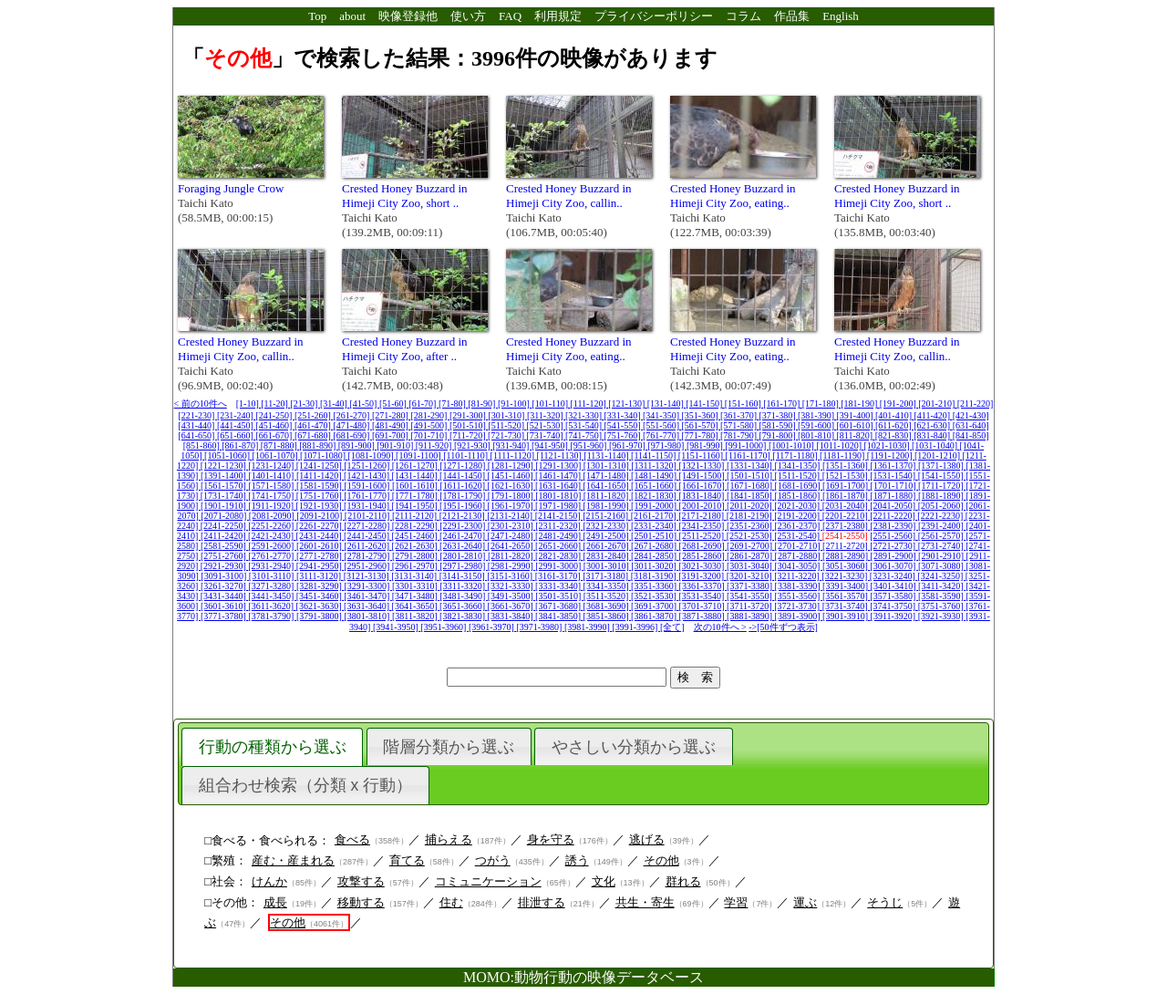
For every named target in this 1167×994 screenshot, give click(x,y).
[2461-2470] (463, 536)
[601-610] (856, 425)
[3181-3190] (655, 576)
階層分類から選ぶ (448, 747)
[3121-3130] (368, 576)
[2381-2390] (894, 526)
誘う (577, 860)
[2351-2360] (751, 526)
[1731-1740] (225, 496)
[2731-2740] (942, 546)
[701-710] (429, 435)
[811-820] (856, 435)
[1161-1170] (749, 455)
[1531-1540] (894, 476)
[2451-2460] (416, 536)
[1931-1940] (368, 506)
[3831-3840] (512, 616)
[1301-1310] (608, 466)
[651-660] (236, 435)
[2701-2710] (799, 546)
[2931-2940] (272, 566)
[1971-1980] (559, 506)
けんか (269, 881)
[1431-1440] (416, 476)
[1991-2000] (655, 506)
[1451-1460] (512, 476)
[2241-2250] (225, 526)
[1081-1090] (372, 455)
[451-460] (274, 425)
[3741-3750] (894, 606)
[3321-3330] (512, 586)
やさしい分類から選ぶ (634, 747)
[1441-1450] (463, 476)
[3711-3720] (750, 606)
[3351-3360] (655, 586)
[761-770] (662, 435)
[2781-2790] (368, 556)
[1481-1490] (655, 476)
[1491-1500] (703, 476)
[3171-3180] (607, 576)
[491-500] (429, 425)
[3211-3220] (797, 576)
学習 (736, 902)
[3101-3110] (272, 576)
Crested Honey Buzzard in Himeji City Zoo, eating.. (733, 195)
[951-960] (589, 445)
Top (317, 16)
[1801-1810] (559, 496)
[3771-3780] (225, 616)
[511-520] (507, 425)
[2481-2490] (559, 536)
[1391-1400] (225, 476)
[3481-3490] (463, 596)
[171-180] (822, 404)
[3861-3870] (655, 616)
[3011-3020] (654, 566)
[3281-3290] (320, 586)
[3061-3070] (894, 566)
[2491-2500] (608, 536)
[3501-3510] (559, 596)
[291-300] (469, 415)
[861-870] (241, 445)
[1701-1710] (895, 486)
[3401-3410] (895, 586)
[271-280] (391, 415)
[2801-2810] (463, 556)
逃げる (647, 839)
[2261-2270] (320, 526)
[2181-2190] (751, 516)
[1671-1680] (751, 486)
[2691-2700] (751, 546)
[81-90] (483, 404)
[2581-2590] (225, 546)
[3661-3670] (512, 606)
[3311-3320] (463, 586)
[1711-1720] (942, 486)
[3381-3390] (799, 586)
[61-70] (423, 404)
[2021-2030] (798, 506)
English (840, 16)
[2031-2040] (846, 506)
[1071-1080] (324, 455)
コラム (743, 16)
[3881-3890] (751, 616)
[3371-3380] (751, 586)
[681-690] (352, 435)
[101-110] (551, 404)
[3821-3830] (463, 616)
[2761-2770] (272, 556)
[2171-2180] (702, 516)
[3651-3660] (463, 606)
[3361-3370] (703, 586)
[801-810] (817, 435)
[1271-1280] (463, 466)
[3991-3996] (636, 627)
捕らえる (448, 839)
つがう (493, 860)
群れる (683, 881)
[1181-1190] (843, 455)
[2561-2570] (942, 536)
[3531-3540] (702, 596)
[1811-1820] (607, 496)
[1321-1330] (702, 466)
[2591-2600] (272, 546)
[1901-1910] (225, 506)
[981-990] (706, 445)
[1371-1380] (942, 466)
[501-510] (469, 425)
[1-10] (249, 404)
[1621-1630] (512, 486)
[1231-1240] (272, 466)
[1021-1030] (888, 445)
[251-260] (314, 415)
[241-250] (274, 415)
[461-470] (314, 425)
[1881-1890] (942, 496)
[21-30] (305, 404)
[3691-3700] (655, 606)
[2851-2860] (703, 556)
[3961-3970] (493, 627)
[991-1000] (747, 445)
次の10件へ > (720, 627)
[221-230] (197, 415)
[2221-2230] (941, 516)
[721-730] (507, 435)
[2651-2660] (559, 546)
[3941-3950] (397, 627)
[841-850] (971, 435)
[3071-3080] (942, 566)
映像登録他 (408, 16)
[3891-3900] (799, 616)
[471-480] (352, 425)
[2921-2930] (225, 566)
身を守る (550, 839)
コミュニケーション (488, 881)
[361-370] (739, 415)
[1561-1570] (225, 486)
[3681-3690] (608, 606)
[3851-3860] (608, 616)
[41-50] (364, 404)
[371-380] (779, 415)
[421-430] (971, 415)
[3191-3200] (702, 576)
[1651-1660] (655, 486)
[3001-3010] (608, 566)
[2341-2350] (702, 526)
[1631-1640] (559, 486)
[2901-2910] (942, 556)
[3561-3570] (846, 596)
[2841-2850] (655, 556)
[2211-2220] (893, 516)
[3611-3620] (271, 606)
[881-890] (318, 445)
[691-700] (391, 435)
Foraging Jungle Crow (231, 188)
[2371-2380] (846, 526)
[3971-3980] (540, 627)
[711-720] (468, 435)
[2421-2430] (272, 536)
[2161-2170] (655, 516)
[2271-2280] (368, 526)
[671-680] (314, 435)
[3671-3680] (559, 606)
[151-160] (744, 404)
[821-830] (894, 435)
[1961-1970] (512, 506)
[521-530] (546, 425)
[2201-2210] (846, 516)
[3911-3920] (894, 616)
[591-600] (817, 425)
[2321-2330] (607, 526)
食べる (352, 839)
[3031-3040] (751, 566)
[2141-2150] (559, 516)
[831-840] (933, 435)
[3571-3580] (894, 596)
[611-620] (894, 425)
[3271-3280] (272, 586)
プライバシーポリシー (653, 16)
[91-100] (515, 404)
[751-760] (624, 435)
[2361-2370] (798, 526)
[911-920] (435, 445)
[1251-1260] (368, 466)
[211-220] (975, 404)
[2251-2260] (272, 526)
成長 (275, 902)
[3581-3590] (942, 596)
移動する (361, 902)
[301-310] (507, 415)
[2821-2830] (559, 556)
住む (451, 902)
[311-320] (546, 415)
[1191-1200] (890, 455)
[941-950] (551, 445)
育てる (407, 860)
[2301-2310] (512, 526)
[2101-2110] (368, 516)
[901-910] (396, 445)
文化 (603, 881)
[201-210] (937, 404)
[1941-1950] (416, 506)
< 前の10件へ (200, 404)
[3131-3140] (415, 576)
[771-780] (701, 435)
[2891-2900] (895, 556)
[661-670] (274, 435)
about (352, 16)
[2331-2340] (655, 526)
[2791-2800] (416, 556)
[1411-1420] (320, 476)
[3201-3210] (751, 576)
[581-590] (779, 425)
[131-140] (667, 404)
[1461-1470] (559, 476)
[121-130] (627, 404)
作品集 (792, 16)
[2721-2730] (894, 546)
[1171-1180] (796, 455)
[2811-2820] (511, 556)
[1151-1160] (702, 455)
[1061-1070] (277, 455)
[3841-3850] (559, 616)
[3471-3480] (416, 596)
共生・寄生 (645, 902)
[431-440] (197, 425)
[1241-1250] (320, 466)
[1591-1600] (368, 486)
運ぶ (805, 902)
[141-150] (705, 404)
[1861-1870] (846, 496)
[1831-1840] (702, 496)
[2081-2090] (273, 516)
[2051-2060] (942, 506)
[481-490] (391, 425)
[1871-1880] (894, 496)
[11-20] (275, 404)
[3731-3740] (846, 606)
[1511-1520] (798, 476)
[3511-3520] (607, 596)
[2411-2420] (224, 536)
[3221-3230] (845, 576)
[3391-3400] (846, 586)
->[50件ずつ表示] (783, 627)
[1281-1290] (512, 466)
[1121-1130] (560, 455)
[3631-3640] (368, 606)
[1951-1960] (463, 506)
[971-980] (667, 445)
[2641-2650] (512, 546)
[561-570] (701, 425)
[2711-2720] (846, 546)
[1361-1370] (894, 466)
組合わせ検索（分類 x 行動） (306, 785)
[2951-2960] (368, 566)
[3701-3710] (703, 606)
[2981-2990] (512, 566)
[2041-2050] (894, 506)
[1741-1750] (272, 496)
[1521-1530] (846, 476)
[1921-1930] (320, 506)
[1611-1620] (463, 486)
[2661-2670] (608, 546)
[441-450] (236, 425)
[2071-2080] (225, 516)
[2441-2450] (368, 536)
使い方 (468, 16)
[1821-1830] (655, 496)
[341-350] (662, 415)
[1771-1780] (416, 496)
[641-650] (197, 435)
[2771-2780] (320, 556)
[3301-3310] (416, 586)
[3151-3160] (511, 576)
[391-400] (856, 415)
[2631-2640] (463, 546)
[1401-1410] (272, 476)
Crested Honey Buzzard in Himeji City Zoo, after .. (405, 349)
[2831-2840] (608, 556)
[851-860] (202, 445)
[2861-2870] (751, 556)
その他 (661, 860)
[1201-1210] (938, 455)
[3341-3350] (608, 586)
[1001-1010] (793, 445)
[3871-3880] (703, 616)
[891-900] (357, 445)
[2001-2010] (703, 506)
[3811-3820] (415, 616)
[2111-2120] (415, 516)
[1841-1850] (751, 496)
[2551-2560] (894, 536)
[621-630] (933, 425)
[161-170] (782, 404)
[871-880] (280, 445)
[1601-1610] (416, 486)
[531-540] (584, 425)
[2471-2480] (512, 536)
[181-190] (860, 404)
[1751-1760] (320, 496)
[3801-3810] (368, 616)
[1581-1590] (320, 486)
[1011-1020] (839, 445)
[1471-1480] (608, 476)
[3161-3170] (559, 576)
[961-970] (628, 445)
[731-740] (546, 435)
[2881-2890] (846, 556)
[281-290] (429, 415)
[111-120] (590, 404)
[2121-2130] (463, 516)
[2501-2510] (655, 536)
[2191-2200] (798, 516)
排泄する (541, 902)
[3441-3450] (272, 596)
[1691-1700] (846, 486)
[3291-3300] (368, 586)
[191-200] (899, 404)
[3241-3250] (941, 576)
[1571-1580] (272, 486)
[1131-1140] (607, 455)
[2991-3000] (559, 566)
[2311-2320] (559, 526)
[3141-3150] (463, 576)
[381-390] (817, 415)
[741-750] (584, 435)
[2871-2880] (799, 556)
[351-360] (701, 415)
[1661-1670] (703, 486)
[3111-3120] (320, 576)
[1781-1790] (463, 496)
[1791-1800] (512, 496)
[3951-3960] (444, 627)
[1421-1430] (368, 476)
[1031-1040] (936, 445)
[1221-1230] (225, 466)
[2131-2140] (511, 516)
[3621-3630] (320, 606)
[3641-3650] (416, 606)
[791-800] (779, 435)
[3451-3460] (320, 596)
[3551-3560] (798, 596)
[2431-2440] (320, 536)
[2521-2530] (751, 536)
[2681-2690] (703, 546)
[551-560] (662, 425)
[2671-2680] (655, 546)
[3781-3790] (272, 616)
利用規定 (558, 16)
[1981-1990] (608, 506)
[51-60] (394, 404)
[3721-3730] (798, 606)
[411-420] (933, 415)
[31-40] (335, 404)
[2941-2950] (320, 566)
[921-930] (473, 445)
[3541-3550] (751, 596)
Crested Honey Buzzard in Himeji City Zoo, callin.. (569, 195)
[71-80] (454, 404)
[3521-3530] (655, 596)
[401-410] (894, 415)
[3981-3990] (588, 627)
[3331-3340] (559, 586)
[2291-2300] (463, 526)
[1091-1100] (419, 455)
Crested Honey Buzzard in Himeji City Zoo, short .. (405, 195)
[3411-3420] (942, 586)
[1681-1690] (799, 486)
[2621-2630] (416, 546)
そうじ (885, 902)
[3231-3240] (894, 576)
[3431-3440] (225, 596)
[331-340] (624, 415)
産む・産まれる (293, 860)
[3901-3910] (846, 616)
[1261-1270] (416, 466)
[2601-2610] (320, 546)
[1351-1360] (846, 466)
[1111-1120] (514, 455)
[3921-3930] (942, 616)
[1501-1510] (751, 476)
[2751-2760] (225, 556)
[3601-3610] (225, 606)
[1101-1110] (466, 455)
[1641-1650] (608, 486)
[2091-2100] (320, 516)
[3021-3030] (702, 566)
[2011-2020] (750, 506)
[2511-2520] (703, 536)
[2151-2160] (607, 516)
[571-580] (739, 425)
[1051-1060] (228, 455)
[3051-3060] (846, 566)
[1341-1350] (798, 466)
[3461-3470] (368, 596)
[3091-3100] (225, 576)
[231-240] (236, 415)
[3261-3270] (225, 586)
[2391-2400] (942, 526)
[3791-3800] (320, 616)
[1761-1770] (368, 496)
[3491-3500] (512, 596)
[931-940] (512, 445)
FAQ (510, 16)
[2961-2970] (416, 566)
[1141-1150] (654, 455)
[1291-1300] (559, 466)
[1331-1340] (751, 466)
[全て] (672, 627)
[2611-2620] (367, 546)
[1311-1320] (654, 466)
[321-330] (584, 415)
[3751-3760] (942, 606)
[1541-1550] (942, 476)
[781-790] (739, 435)
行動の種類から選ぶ (272, 747)
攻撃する (361, 881)
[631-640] (971, 425)
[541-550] (624, 425)
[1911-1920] (271, 506)
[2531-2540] (798, 536)
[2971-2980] (463, 566)
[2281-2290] (416, 526)
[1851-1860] (798, 496)
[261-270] (352, 415)
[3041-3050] (798, 566)
